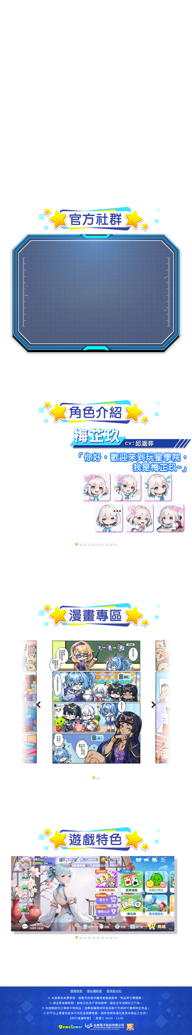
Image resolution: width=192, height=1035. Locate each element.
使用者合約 (114, 991)
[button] (94, 777)
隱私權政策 (94, 991)
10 (115, 544)
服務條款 (76, 991)
